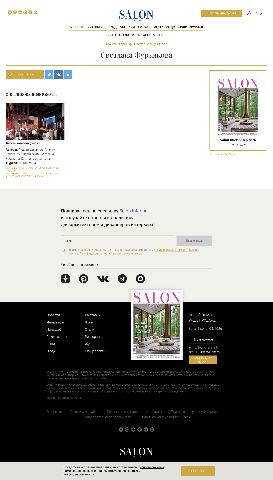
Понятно (198, 471)
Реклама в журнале (122, 412)
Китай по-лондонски (23, 143)
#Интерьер (12, 168)
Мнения (159, 35)
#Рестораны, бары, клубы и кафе (39, 168)
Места (158, 27)
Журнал (196, 27)
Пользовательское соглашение (107, 417)
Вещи (170, 27)
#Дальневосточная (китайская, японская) (31, 173)
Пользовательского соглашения (177, 249)
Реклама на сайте (84, 412)
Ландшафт (117, 27)
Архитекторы (139, 27)
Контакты (154, 412)
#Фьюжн (11, 171)
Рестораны (141, 35)
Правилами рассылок (127, 253)
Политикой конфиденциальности (88, 253)
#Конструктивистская (20, 176)
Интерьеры (96, 27)
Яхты (112, 35)
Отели (124, 35)
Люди (182, 27)
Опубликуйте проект (221, 13)
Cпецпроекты (95, 351)
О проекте (54, 412)
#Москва (40, 176)
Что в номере (203, 339)
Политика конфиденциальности (165, 417)
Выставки (92, 315)
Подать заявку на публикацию (195, 412)
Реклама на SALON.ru (222, 154)
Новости (77, 27)
